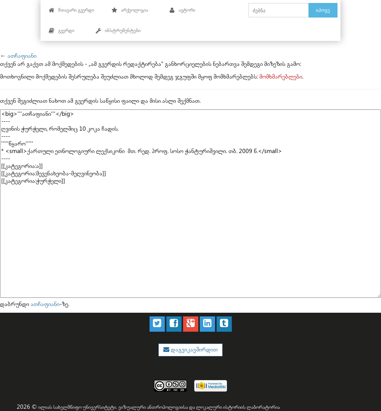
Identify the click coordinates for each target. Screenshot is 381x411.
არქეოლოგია (129, 10)
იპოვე (323, 10)
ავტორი (182, 10)
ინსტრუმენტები (118, 30)
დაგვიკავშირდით (193, 349)
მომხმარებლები (280, 76)
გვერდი (61, 30)
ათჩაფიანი (21, 56)
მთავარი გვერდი (71, 10)
